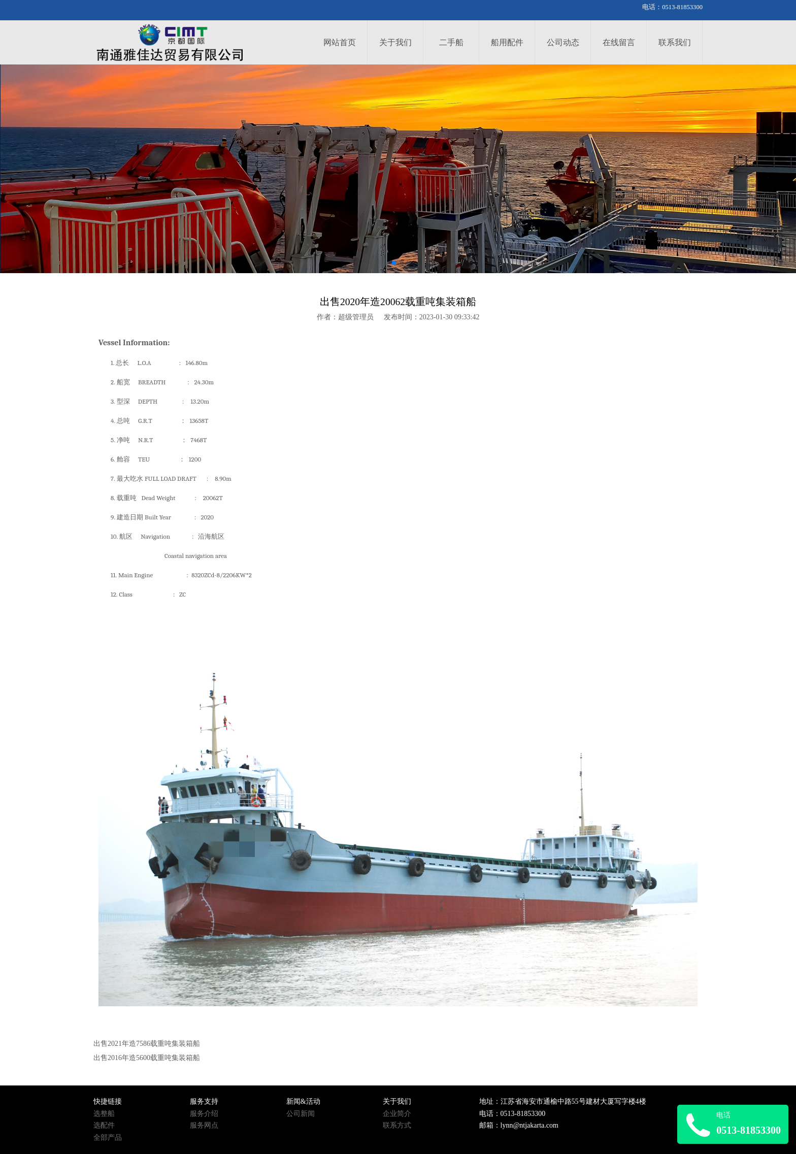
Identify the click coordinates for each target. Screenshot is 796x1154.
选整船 (104, 1113)
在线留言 (619, 42)
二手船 (451, 42)
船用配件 (507, 42)
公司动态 (563, 42)
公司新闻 (300, 1113)
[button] (394, 263)
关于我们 (395, 42)
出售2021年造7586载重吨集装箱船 (146, 1043)
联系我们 (674, 42)
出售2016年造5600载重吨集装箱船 (146, 1058)
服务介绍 (204, 1113)
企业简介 (397, 1113)
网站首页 (339, 42)
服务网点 (204, 1125)
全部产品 (107, 1137)
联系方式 (397, 1125)
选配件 (104, 1125)
